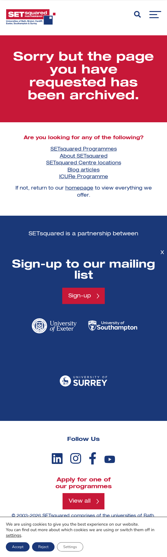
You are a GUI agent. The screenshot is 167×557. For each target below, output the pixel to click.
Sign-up (79, 296)
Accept (17, 546)
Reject (43, 546)
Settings (70, 546)
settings (13, 535)
